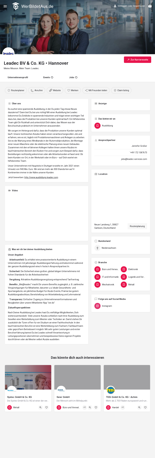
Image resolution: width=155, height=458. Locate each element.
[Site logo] (33, 6)
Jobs (73, 77)
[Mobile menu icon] (5, 6)
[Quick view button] (40, 407)
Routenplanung (137, 226)
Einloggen (122, 6)
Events (48, 77)
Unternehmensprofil (18, 77)
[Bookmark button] (46, 407)
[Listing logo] (8, 53)
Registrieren (139, 6)
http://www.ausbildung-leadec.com (41, 177)
